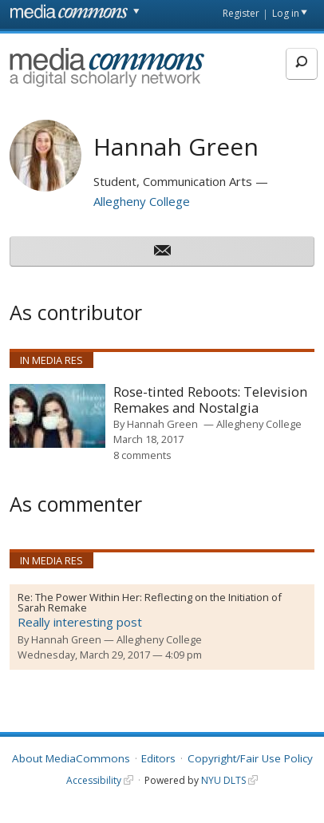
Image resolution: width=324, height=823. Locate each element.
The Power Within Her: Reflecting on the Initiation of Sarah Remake (150, 602)
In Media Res (51, 360)
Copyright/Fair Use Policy (250, 758)
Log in (285, 13)
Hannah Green (162, 424)
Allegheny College (141, 201)
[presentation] (57, 416)
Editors (158, 758)
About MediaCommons (71, 758)
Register (241, 13)
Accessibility (93, 780)
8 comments (142, 455)
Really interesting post (80, 622)
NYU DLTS (223, 780)
